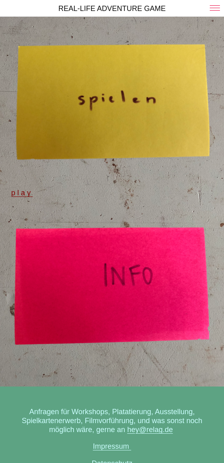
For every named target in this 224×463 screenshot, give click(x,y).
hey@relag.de (150, 430)
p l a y (22, 193)
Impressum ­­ (112, 446)
